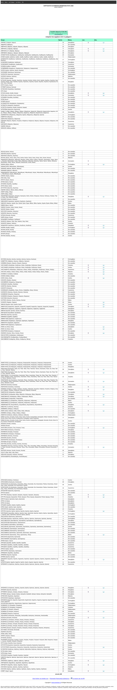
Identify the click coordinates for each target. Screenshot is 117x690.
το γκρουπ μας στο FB (78, 678)
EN (22, 2)
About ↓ (6, 2)
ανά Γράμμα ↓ (12, 2)
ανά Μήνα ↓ (18, 2)
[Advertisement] (58, 18)
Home (2, 2)
